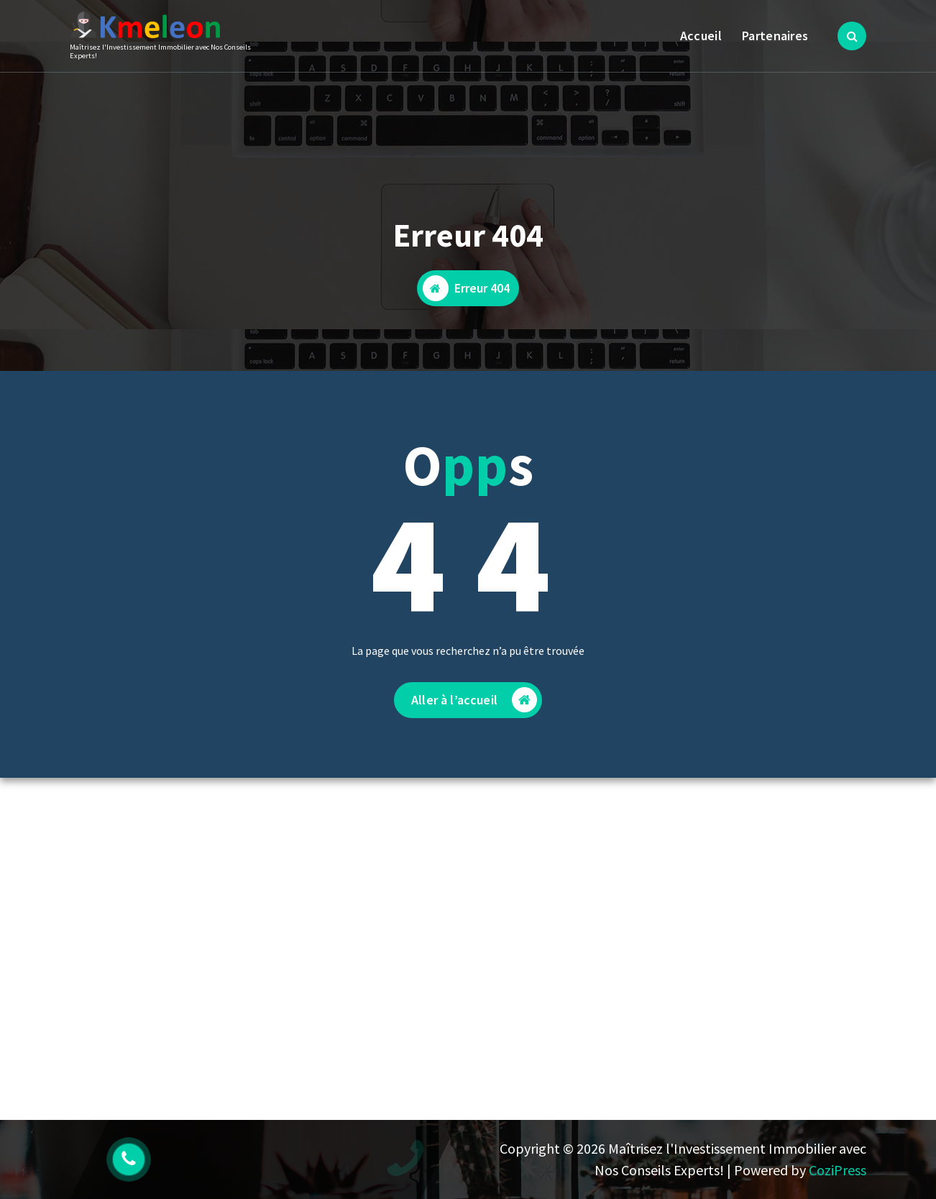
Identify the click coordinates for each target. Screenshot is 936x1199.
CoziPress (837, 1170)
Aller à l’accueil (474, 703)
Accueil (701, 35)
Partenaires (775, 35)
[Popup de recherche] (852, 36)
